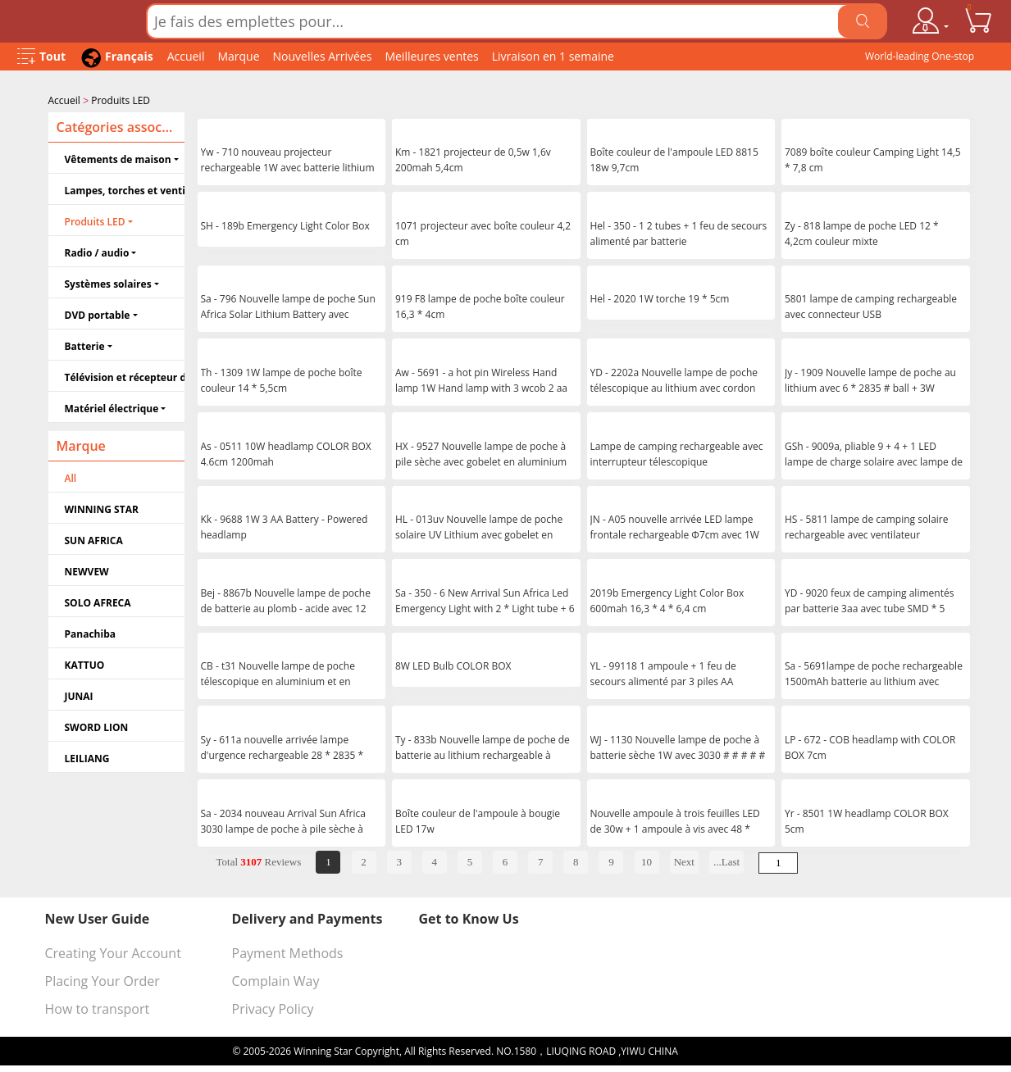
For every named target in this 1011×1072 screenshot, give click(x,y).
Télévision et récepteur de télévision (124, 376)
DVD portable (97, 313)
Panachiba (90, 632)
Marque (238, 56)
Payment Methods (288, 952)
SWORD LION (97, 726)
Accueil (186, 56)
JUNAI (79, 695)
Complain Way (276, 979)
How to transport (97, 1007)
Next (684, 860)
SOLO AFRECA (98, 601)
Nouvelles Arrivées (322, 56)
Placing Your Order (102, 979)
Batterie (85, 345)
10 (646, 860)
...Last (726, 860)
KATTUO (85, 663)
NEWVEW (87, 570)
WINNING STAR (102, 508)
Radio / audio (97, 251)
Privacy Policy (273, 1007)
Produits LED (120, 100)
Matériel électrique (112, 407)
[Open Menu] (41, 57)
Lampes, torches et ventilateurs (124, 189)
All (71, 477)
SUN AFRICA (94, 539)
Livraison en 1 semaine (553, 56)
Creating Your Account (113, 952)
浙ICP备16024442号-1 (730, 1049)
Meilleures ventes (431, 56)
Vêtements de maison (118, 158)
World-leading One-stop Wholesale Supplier (919, 59)
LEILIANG (87, 757)
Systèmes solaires (108, 282)
